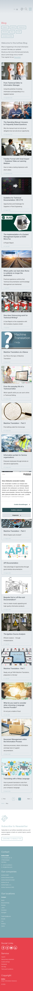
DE (14, 9)
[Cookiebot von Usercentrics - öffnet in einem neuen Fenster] (23, 474)
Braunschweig (5, 902)
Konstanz (4, 910)
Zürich (3, 926)
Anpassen (16, 515)
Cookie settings (5, 962)
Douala (3, 919)
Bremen (3, 905)
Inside (18, 31)
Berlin (2, 900)
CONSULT (5, 27)
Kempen (3, 897)
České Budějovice (6, 916)
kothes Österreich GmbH (8, 880)
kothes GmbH (5, 875)
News (12, 31)
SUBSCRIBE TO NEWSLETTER (12, 839)
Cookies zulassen (16, 510)
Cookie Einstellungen (21, 504)
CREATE (13, 27)
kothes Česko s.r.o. (6, 885)
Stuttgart (3, 912)
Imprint (3, 957)
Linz (2, 921)
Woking (3, 923)
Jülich (3, 907)
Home (2, 803)
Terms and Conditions (7, 969)
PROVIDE (5, 31)
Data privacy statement (7, 959)
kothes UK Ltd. (5, 882)
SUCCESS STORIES (7, 36)
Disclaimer (4, 964)
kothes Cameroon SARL (7, 887)
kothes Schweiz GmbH (7, 877)
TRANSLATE (22, 27)
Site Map (3, 966)
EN (17, 9)
